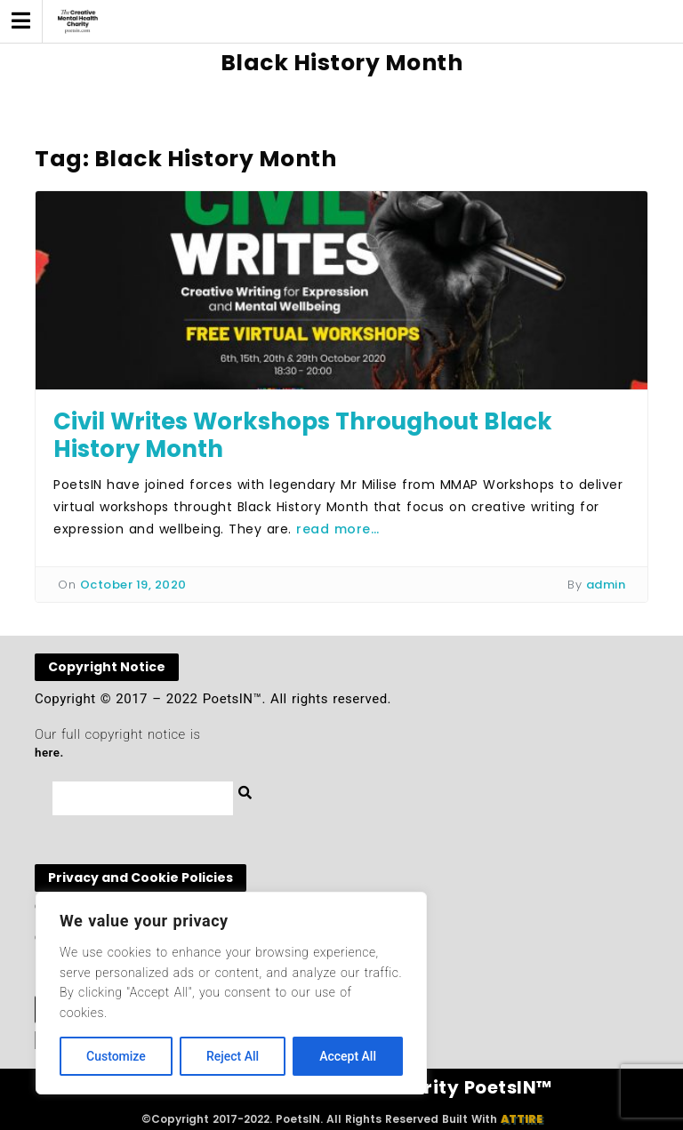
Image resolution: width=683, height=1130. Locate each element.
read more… (337, 529)
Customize (116, 1056)
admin (606, 584)
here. (49, 752)
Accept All (347, 1056)
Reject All (232, 1056)
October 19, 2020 (133, 584)
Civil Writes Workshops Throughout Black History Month (302, 435)
